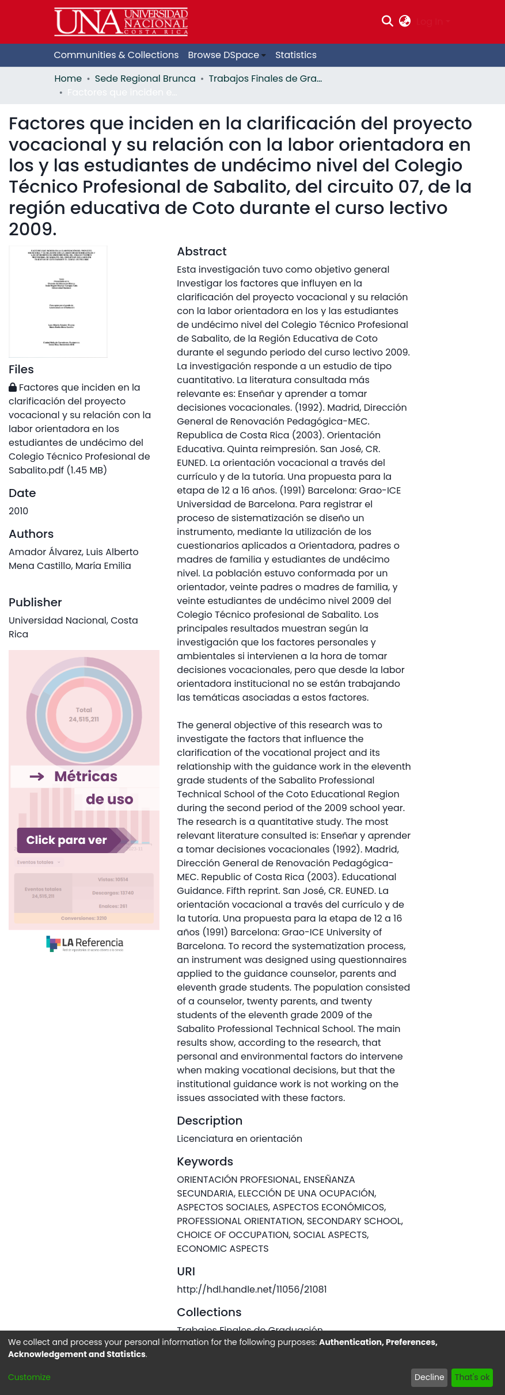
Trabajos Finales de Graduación (266, 78)
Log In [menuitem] (429, 21)
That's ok (472, 1377)
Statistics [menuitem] (296, 55)
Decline (430, 1377)
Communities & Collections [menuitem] (116, 55)
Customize (29, 1377)
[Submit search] (387, 22)
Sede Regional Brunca (145, 78)
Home (68, 78)
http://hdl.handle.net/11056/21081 (251, 1289)
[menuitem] (405, 22)
